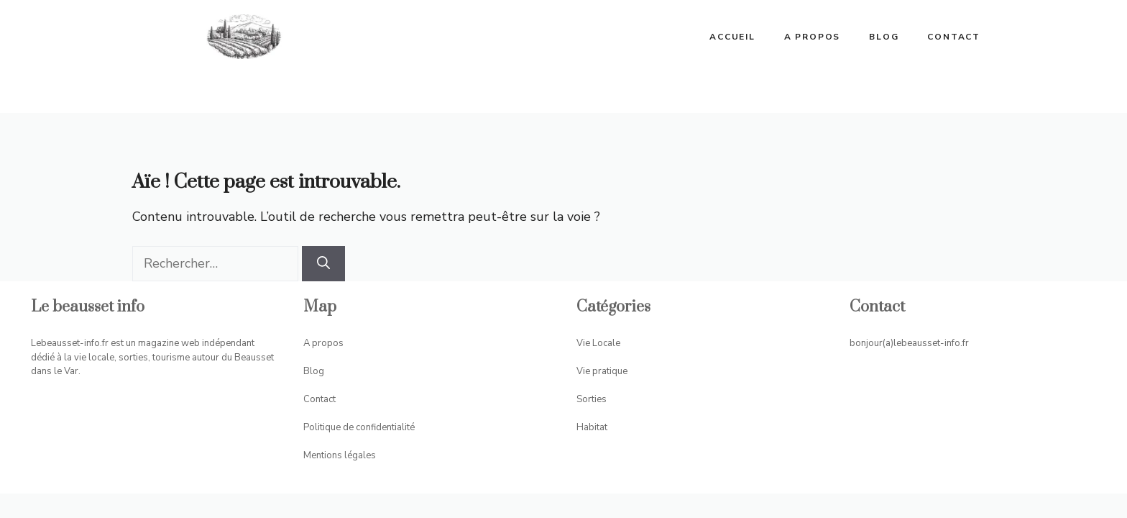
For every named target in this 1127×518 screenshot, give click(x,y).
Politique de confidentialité (359, 427)
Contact (953, 36)
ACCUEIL (732, 36)
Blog (883, 36)
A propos (812, 36)
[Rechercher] (323, 263)
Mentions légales (339, 455)
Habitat (591, 427)
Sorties (591, 399)
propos (328, 343)
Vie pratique (601, 371)
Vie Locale (598, 343)
